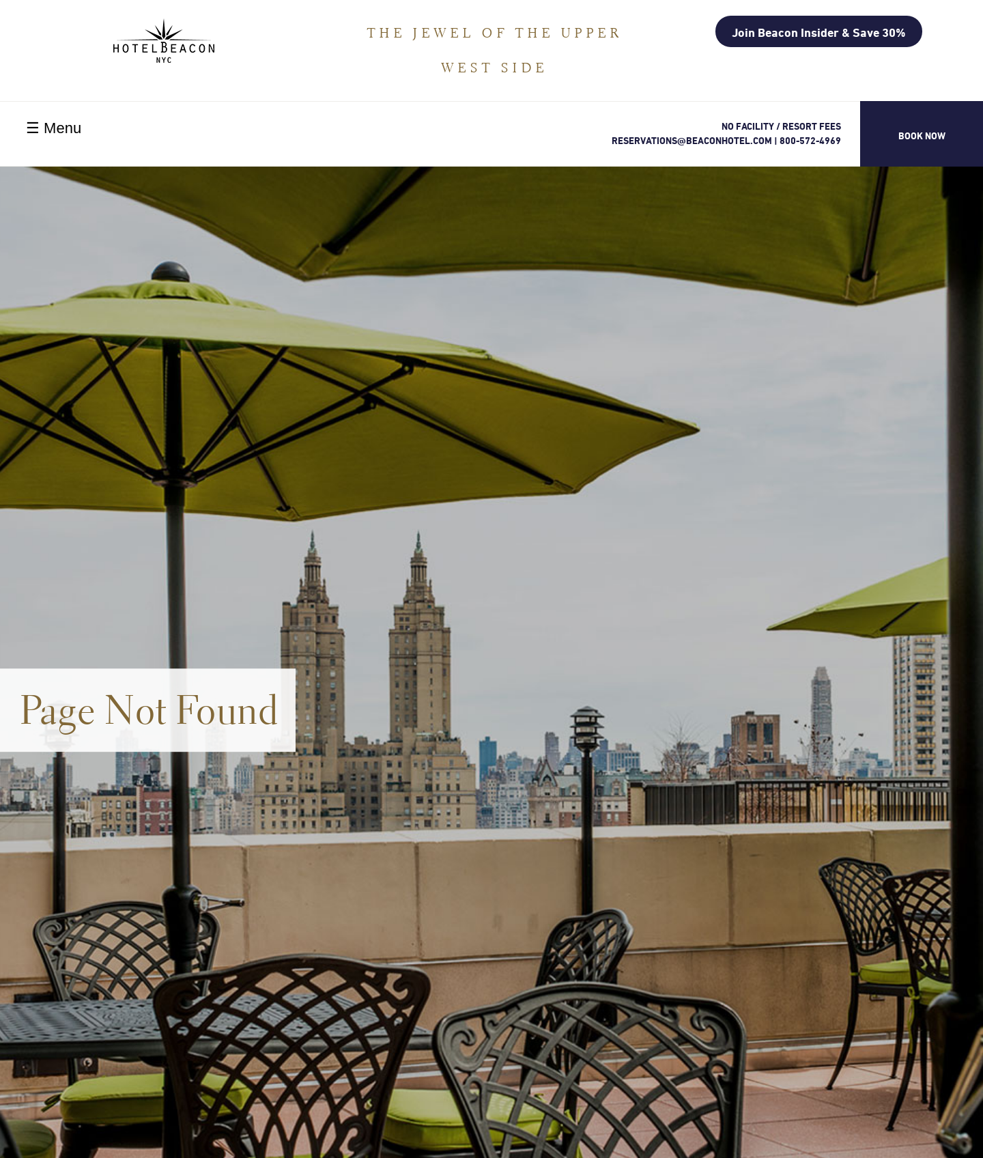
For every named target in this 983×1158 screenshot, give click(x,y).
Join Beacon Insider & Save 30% (819, 32)
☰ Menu (53, 128)
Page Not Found (149, 710)
